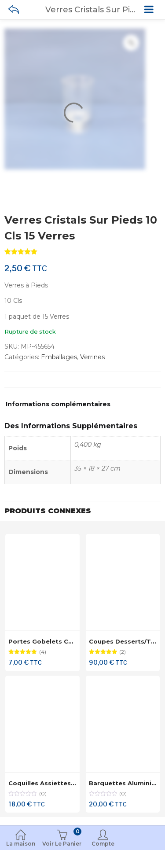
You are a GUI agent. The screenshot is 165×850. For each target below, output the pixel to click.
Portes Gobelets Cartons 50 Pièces (65, 641)
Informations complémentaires (58, 404)
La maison (20, 839)
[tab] (58, 406)
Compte (103, 839)
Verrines (92, 357)
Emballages (59, 357)
